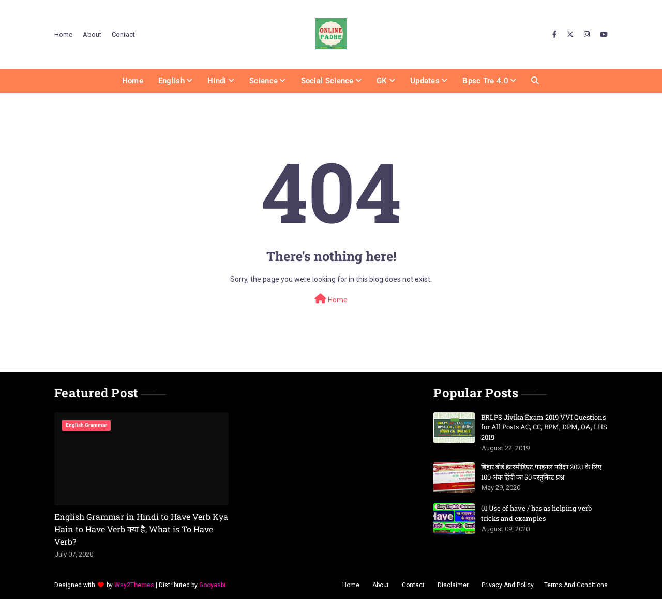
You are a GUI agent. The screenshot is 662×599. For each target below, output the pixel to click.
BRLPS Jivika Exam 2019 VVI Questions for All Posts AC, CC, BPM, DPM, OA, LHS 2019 (544, 427)
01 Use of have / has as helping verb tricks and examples (536, 513)
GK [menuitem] (382, 80)
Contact (123, 34)
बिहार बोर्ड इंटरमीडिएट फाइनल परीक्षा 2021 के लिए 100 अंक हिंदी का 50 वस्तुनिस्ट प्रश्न (541, 472)
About (92, 34)
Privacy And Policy (508, 585)
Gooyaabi (212, 585)
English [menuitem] (171, 80)
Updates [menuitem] (425, 80)
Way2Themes (134, 585)
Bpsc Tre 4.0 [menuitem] (485, 80)
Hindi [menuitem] (217, 80)
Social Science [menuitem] (327, 80)
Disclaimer (453, 585)
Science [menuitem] (263, 80)
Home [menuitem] (132, 80)
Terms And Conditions (576, 585)
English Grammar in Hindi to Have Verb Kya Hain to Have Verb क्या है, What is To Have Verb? (141, 529)
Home (63, 34)
